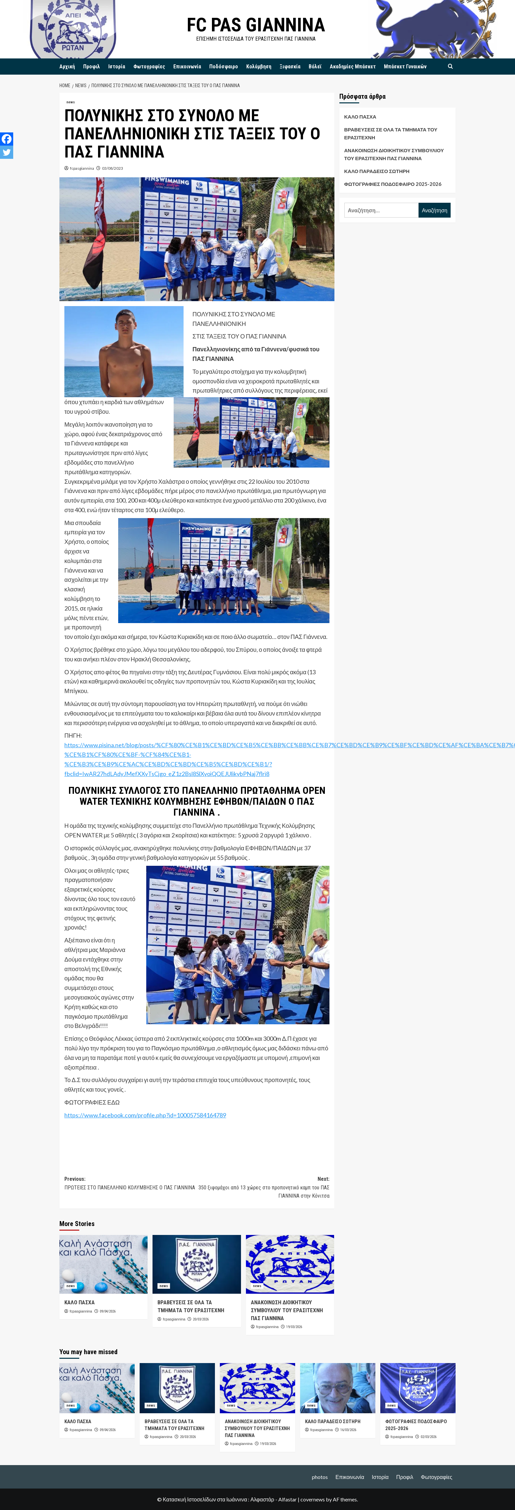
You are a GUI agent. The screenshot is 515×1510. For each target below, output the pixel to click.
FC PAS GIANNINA (256, 24)
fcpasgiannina (82, 168)
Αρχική (67, 66)
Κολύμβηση (258, 66)
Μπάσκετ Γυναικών (405, 66)
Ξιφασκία (290, 66)
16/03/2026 (348, 1430)
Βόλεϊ (315, 66)
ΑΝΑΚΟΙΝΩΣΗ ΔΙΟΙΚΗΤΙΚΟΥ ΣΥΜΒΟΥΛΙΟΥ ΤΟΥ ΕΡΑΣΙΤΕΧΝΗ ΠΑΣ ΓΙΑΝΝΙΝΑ (287, 1310)
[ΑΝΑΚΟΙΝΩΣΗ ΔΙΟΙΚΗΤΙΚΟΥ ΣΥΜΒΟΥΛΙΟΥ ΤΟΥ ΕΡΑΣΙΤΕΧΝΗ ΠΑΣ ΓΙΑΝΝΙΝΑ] (290, 1264)
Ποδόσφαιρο (223, 66)
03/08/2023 (112, 168)
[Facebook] (6, 139)
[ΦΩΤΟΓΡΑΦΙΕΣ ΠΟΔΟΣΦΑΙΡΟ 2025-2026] (418, 1388)
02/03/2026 (428, 1437)
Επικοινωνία (187, 66)
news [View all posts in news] (70, 102)
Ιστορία (116, 66)
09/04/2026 (108, 1311)
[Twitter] (6, 152)
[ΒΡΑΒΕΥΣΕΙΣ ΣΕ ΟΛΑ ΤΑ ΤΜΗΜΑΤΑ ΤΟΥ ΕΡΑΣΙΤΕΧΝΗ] (197, 1264)
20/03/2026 (201, 1319)
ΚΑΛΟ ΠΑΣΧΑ (79, 1302)
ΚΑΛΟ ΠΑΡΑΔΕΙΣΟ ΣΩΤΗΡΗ (377, 171)
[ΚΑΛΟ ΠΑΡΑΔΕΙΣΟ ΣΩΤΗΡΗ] (337, 1388)
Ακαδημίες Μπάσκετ (353, 66)
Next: (263, 1188)
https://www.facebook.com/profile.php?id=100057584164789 (145, 1115)
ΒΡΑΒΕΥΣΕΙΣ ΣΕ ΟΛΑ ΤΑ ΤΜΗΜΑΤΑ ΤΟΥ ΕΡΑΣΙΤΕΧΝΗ (390, 133)
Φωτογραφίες (149, 66)
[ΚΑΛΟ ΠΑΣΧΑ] (103, 1264)
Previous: (130, 1184)
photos (320, 1477)
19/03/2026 (294, 1327)
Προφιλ (91, 66)
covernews (312, 1499)
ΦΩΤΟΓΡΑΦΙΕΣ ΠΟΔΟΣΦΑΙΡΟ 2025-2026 (392, 184)
